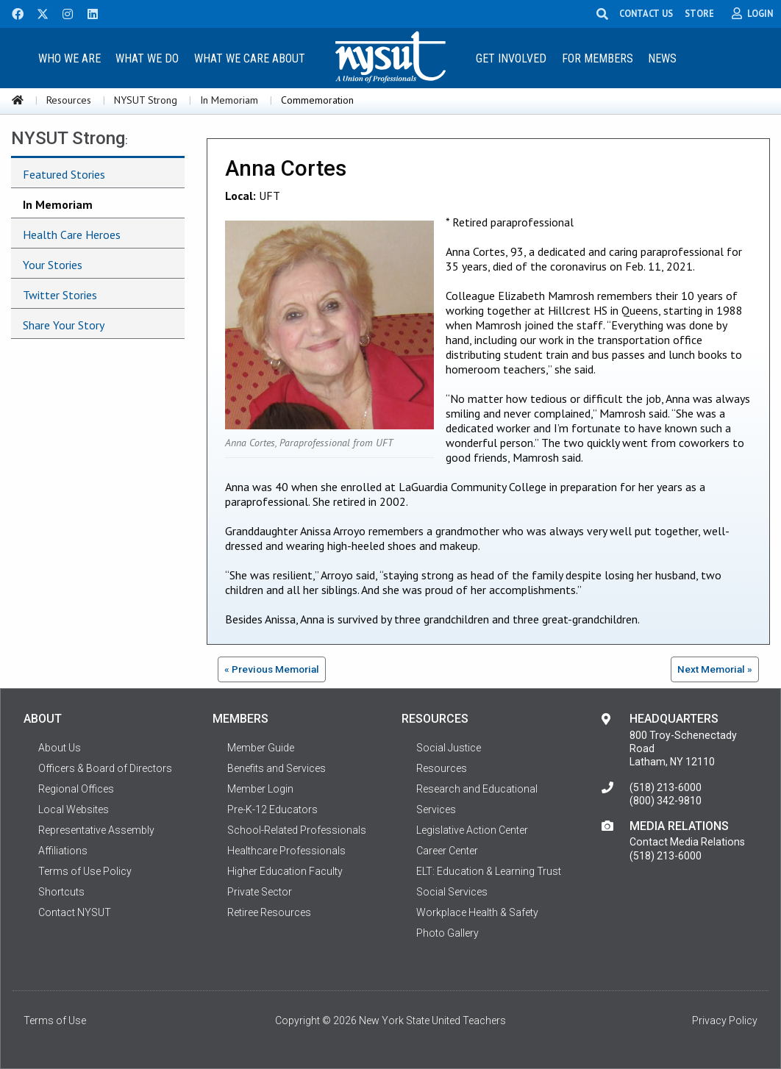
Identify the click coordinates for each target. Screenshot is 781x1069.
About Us (59, 748)
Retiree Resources (269, 912)
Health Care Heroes (72, 234)
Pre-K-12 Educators (272, 809)
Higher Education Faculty (285, 871)
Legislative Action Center (472, 830)
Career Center (447, 851)
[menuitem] (69, 57)
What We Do (147, 58)
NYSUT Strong (145, 100)
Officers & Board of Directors (105, 768)
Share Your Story (63, 325)
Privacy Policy (724, 1020)
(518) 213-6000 (666, 787)
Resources (68, 100)
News (662, 58)
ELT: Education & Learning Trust (488, 871)
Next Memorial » (714, 669)
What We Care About (249, 58)
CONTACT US (647, 13)
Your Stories (52, 264)
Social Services (452, 892)
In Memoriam (229, 100)
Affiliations (63, 851)
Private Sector (259, 892)
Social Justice (448, 748)
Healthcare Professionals (286, 851)
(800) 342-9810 (666, 801)
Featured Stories (64, 174)
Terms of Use (55, 1020)
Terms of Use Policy (85, 871)
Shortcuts (61, 892)
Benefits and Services (276, 768)
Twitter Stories (60, 294)
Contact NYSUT (74, 912)
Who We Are (69, 58)
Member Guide (260, 748)
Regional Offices (76, 789)
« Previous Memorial (271, 669)
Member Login (260, 789)
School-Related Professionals (296, 830)
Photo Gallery (447, 933)
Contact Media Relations (687, 842)
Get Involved (511, 58)
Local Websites (73, 809)
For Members (597, 58)
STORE (700, 13)
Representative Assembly (96, 830)
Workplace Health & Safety (477, 912)
